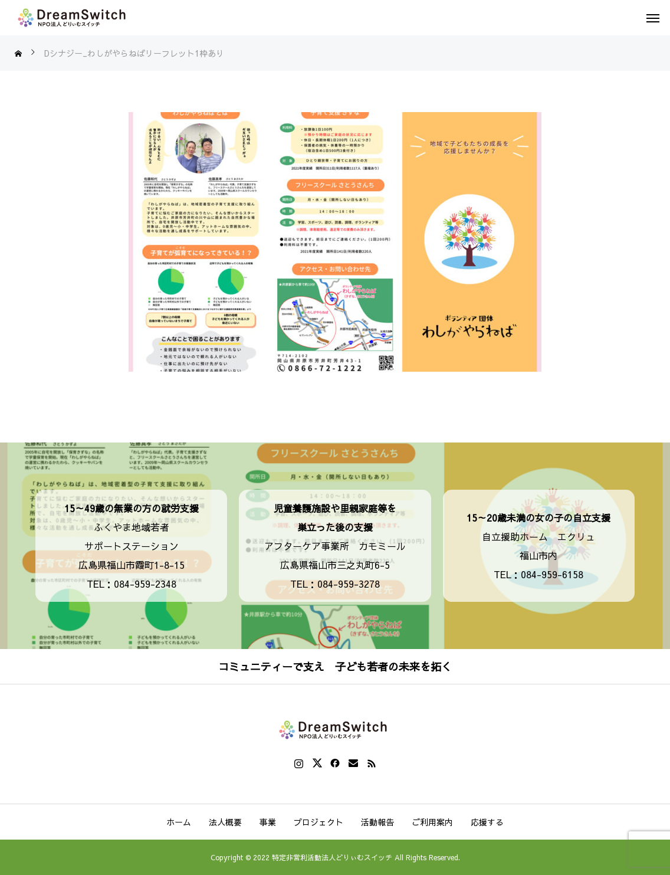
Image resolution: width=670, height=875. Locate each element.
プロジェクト (318, 822)
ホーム (178, 822)
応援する (487, 822)
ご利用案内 (432, 822)
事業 (268, 822)
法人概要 (225, 822)
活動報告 (377, 822)
